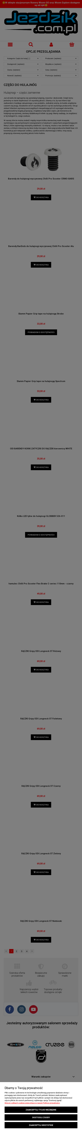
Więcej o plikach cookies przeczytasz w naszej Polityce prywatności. (32, 1103)
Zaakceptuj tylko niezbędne (41, 1110)
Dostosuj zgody (41, 1117)
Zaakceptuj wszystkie (41, 1125)
